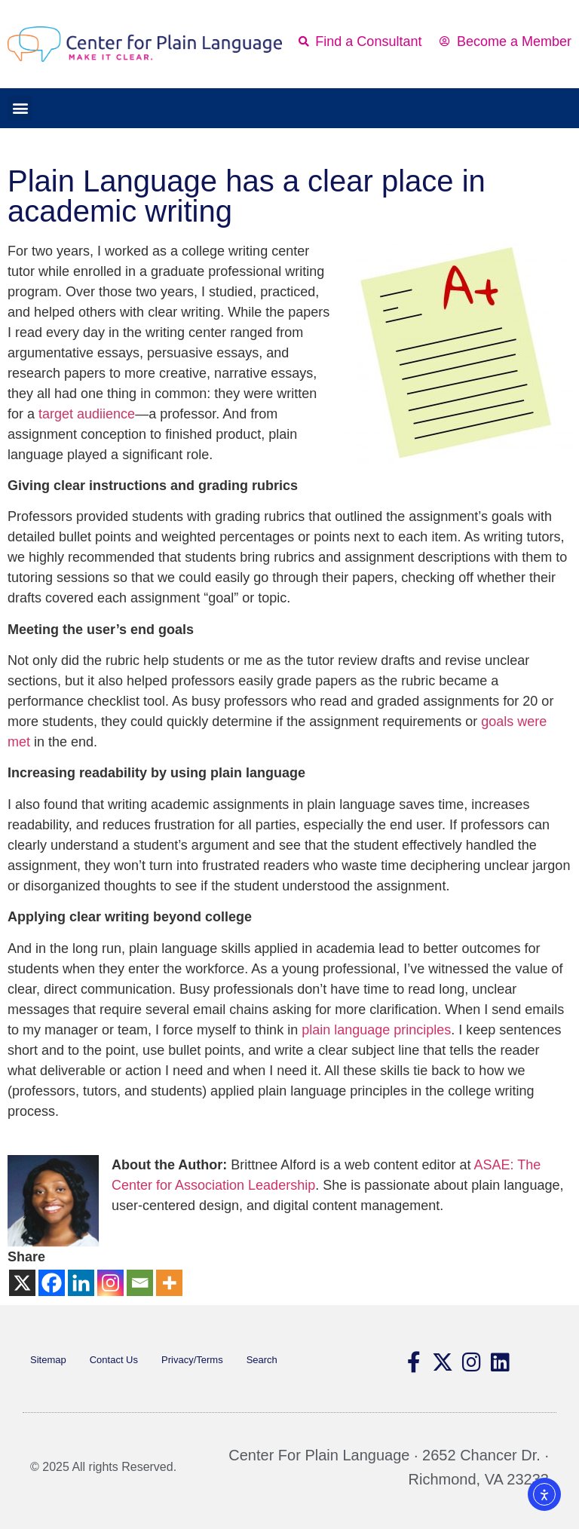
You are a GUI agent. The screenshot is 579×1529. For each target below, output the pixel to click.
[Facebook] (51, 1283)
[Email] (140, 1283)
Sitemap (48, 1359)
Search (262, 1359)
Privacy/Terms (192, 1359)
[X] (22, 1283)
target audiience (86, 413)
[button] (20, 108)
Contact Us (114, 1359)
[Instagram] (110, 1283)
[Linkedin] (81, 1283)
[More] (169, 1283)
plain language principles (376, 1029)
